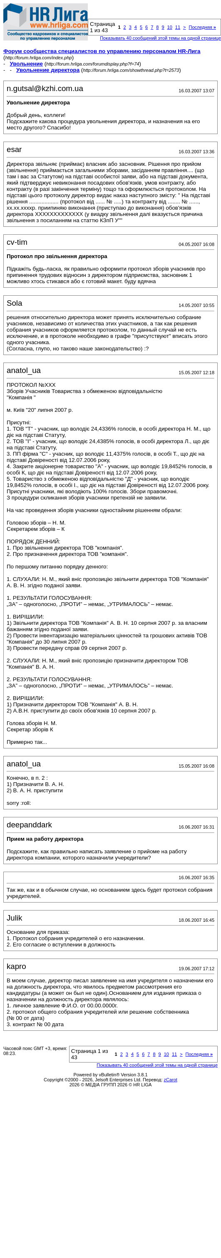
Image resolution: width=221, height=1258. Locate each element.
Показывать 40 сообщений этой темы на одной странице (160, 38)
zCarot (170, 1079)
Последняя (202, 27)
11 (177, 27)
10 (169, 27)
